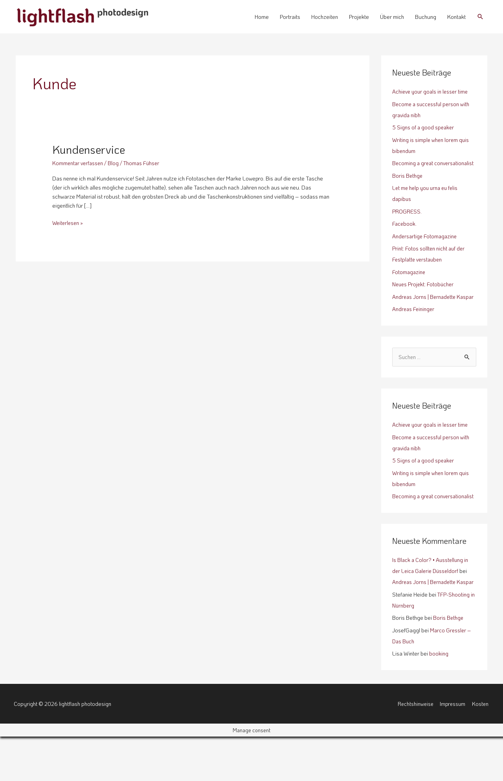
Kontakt (456, 16)
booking (438, 698)
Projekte (359, 16)
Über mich (392, 16)
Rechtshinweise (414, 748)
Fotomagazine (409, 283)
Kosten (480, 748)
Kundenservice (91, 149)
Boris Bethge (407, 186)
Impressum (452, 748)
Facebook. (404, 234)
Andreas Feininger (414, 331)
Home (262, 16)
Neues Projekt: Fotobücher (424, 295)
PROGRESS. (407, 222)
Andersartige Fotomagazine (425, 247)
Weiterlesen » (68, 222)
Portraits (290, 16)
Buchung (425, 16)
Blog (115, 163)
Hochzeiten (324, 16)
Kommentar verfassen (78, 163)
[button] (480, 16)
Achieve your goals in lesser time (431, 91)
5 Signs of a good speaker (423, 127)
